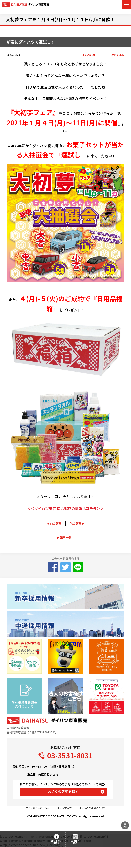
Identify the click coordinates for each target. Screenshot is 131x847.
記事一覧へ (67, 537)
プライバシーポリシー (38, 808)
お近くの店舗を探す (63, 791)
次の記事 (116, 55)
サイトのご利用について (92, 808)
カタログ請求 (75, 842)
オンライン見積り (56, 842)
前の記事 (90, 55)
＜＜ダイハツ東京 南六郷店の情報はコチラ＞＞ (65, 508)
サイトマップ (64, 808)
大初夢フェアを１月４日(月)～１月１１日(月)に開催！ (60, 19)
